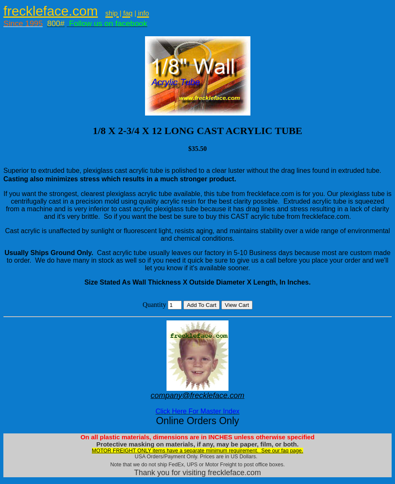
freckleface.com (50, 11)
